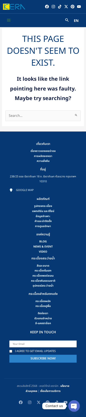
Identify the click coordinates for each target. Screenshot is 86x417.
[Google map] (21, 190)
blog (43, 241)
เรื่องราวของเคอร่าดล (43, 151)
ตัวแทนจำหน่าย (43, 318)
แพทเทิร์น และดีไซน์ (43, 211)
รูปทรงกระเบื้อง (43, 206)
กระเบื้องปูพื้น (43, 306)
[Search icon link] (67, 21)
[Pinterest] (72, 6)
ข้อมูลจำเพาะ (43, 216)
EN (76, 20)
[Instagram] (53, 6)
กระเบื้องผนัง (43, 301)
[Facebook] (47, 6)
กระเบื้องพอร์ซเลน (43, 276)
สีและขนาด (43, 266)
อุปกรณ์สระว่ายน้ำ (43, 286)
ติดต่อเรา (43, 313)
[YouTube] (79, 6)
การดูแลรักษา (43, 226)
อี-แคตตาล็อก (43, 323)
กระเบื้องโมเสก (43, 271)
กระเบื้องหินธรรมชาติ (43, 281)
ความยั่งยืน (43, 161)
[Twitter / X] (66, 6)
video (43, 252)
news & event (43, 247)
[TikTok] (60, 6)
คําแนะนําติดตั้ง (43, 221)
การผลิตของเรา (43, 156)
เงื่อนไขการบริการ (50, 391)
